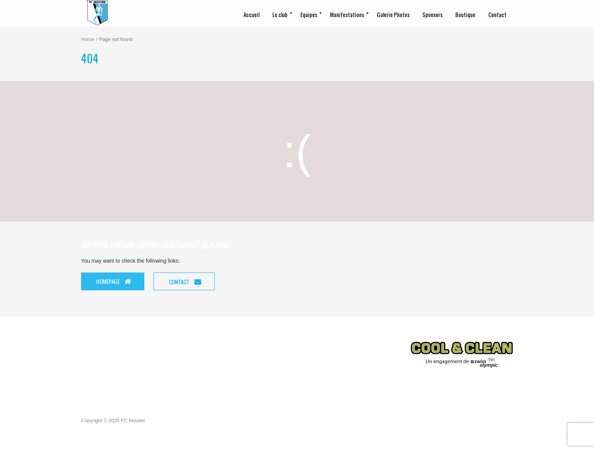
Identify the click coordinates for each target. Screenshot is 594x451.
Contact (185, 281)
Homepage (113, 281)
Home (87, 39)
